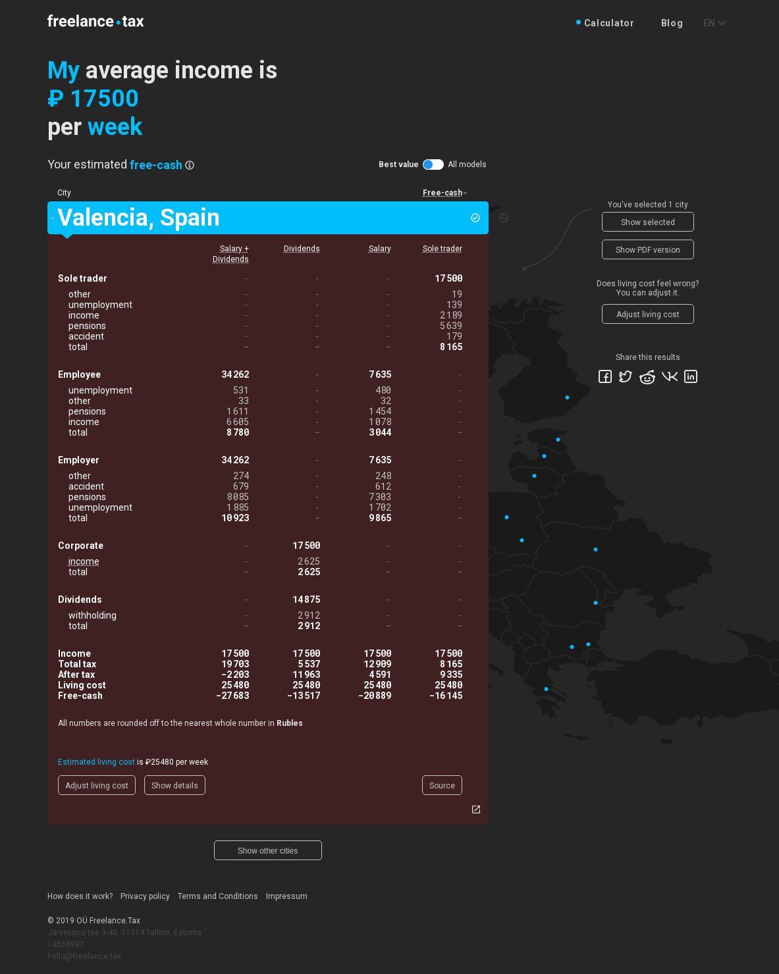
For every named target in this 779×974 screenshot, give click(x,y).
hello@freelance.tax (84, 956)
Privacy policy (145, 896)
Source (442, 785)
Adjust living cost (96, 785)
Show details (174, 785)
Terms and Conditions (218, 896)
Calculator (609, 23)
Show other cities (268, 851)
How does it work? (80, 896)
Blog (672, 23)
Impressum (287, 896)
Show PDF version (648, 250)
